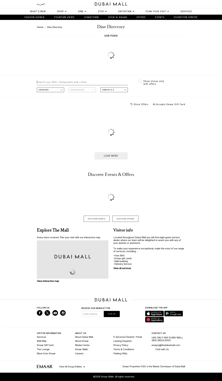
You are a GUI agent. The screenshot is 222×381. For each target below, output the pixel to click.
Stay (102, 11)
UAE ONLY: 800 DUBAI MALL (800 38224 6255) (167, 339)
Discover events (96, 219)
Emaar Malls (81, 349)
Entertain (126, 11)
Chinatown (91, 17)
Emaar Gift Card (45, 345)
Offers (141, 17)
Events (159, 17)
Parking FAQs (120, 353)
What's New (38, 11)
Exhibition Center (185, 17)
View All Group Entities (70, 366)
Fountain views (64, 17)
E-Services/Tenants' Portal (127, 336)
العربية (41, 4)
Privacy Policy (120, 345)
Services (186, 11)
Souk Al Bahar (117, 17)
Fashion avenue (35, 17)
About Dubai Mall (84, 336)
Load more (111, 156)
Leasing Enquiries (122, 340)
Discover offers (125, 219)
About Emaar (82, 340)
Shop (62, 11)
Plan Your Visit (157, 11)
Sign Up (112, 314)
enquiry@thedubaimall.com (166, 345)
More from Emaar (46, 353)
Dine (82, 11)
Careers (79, 353)
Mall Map (42, 340)
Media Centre (82, 345)
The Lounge (43, 349)
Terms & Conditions (123, 349)
